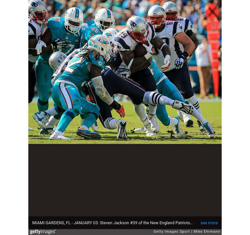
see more (209, 222)
